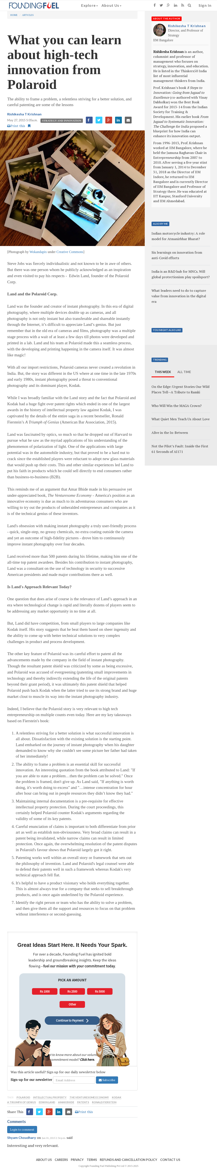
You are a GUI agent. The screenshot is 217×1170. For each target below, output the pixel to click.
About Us (111, 5)
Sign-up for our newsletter (31, 1079)
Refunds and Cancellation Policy (128, 1160)
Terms (92, 1160)
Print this (16, 125)
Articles (28, 15)
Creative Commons (69, 252)
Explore (89, 5)
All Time (184, 372)
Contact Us (170, 1160)
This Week (163, 372)
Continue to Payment (72, 1020)
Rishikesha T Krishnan (24, 114)
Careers (61, 1160)
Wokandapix (38, 252)
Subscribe (107, 1080)
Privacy (77, 1160)
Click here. (87, 1059)
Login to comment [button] (22, 1129)
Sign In (205, 5)
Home (14, 15)
